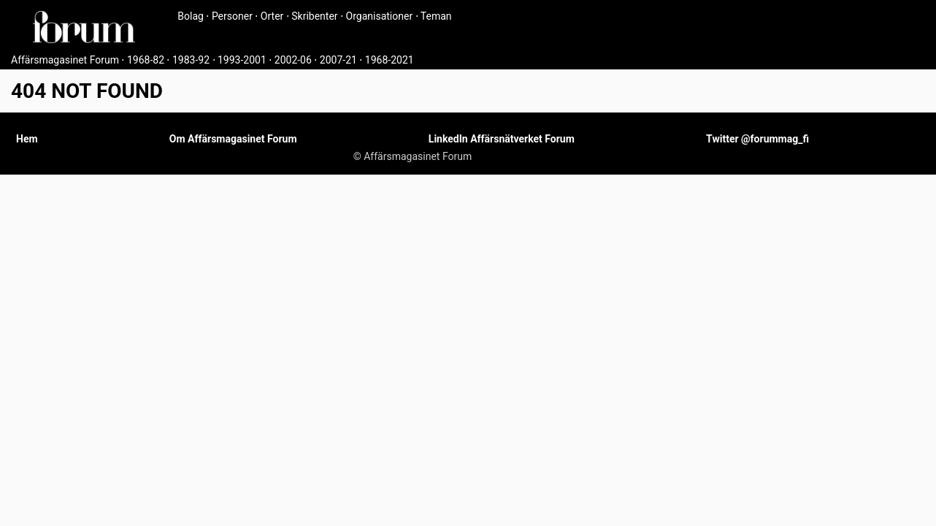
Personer (232, 16)
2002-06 (293, 60)
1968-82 (145, 60)
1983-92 (191, 60)
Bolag (190, 16)
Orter (272, 16)
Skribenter (314, 16)
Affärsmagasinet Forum (65, 60)
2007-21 (338, 60)
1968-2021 (389, 60)
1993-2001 (242, 60)
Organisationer (379, 16)
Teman (436, 16)
